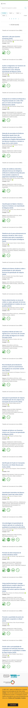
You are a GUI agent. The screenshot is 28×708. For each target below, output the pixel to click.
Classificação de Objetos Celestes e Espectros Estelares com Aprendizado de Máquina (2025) (13, 206)
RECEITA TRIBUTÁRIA (16, 565)
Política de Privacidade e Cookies (17, 698)
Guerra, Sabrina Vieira (7, 468)
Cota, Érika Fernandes (7, 106)
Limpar (25, 15)
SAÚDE (19, 152)
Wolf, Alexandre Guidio (7, 73)
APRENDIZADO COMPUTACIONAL (14, 46)
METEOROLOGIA (19, 282)
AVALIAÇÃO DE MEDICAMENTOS (14, 113)
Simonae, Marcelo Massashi (8, 307)
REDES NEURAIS (10, 474)
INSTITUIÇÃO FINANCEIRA (8, 414)
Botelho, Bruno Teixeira (7, 592)
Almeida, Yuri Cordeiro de (7, 496)
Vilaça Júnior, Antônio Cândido (9, 654)
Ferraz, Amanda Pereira (7, 622)
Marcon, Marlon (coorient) (15, 309)
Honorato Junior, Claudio (7, 209)
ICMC (8, 43)
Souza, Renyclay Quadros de (8, 372)
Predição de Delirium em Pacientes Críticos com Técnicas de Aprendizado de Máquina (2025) (13, 432)
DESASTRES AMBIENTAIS (12, 249)
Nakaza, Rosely (5, 403)
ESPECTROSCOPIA (11, 217)
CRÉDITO (13, 315)
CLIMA (11, 152)
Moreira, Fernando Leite (7, 276)
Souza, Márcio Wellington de (8, 436)
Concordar (13, 704)
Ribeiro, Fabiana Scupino (7, 243)
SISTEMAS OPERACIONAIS (8, 411)
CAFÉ (8, 282)
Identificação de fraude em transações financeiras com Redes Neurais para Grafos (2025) (13, 465)
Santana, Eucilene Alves (7, 144)
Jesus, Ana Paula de (6, 556)
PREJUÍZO (9, 476)
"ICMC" (11, 13)
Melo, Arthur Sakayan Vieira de (9, 40)
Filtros (4, 13)
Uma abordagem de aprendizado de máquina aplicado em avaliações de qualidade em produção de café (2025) (13, 525)
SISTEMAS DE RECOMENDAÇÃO (18, 379)
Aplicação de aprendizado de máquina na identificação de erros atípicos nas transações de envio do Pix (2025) (13, 399)
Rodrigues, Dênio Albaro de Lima (9, 178)
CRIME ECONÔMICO (16, 476)
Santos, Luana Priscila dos (8, 528)
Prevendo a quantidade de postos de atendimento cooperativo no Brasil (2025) (13, 619)
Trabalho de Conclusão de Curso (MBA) (12, 30)
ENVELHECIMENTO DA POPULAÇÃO (15, 445)
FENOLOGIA (12, 282)
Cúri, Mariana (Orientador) (18, 592)
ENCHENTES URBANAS (13, 250)
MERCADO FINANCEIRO (16, 660)
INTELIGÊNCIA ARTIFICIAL (8, 47)
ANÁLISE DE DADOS (18, 446)
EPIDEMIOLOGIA (6, 152)
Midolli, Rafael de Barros (7, 339)
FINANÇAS (4, 476)
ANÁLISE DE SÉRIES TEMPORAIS (14, 409)
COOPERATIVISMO (18, 630)
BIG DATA (15, 152)
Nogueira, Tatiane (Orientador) (19, 468)
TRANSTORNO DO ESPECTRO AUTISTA (15, 79)
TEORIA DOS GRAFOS (19, 474)
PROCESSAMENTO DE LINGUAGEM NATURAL (12, 346)
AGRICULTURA (21, 283)
